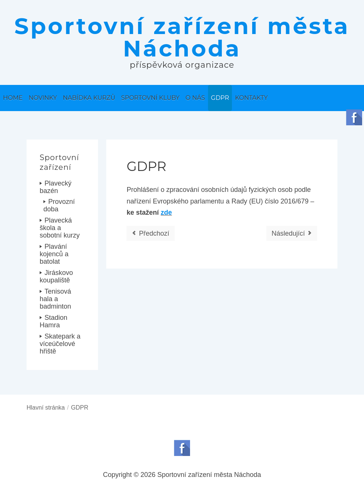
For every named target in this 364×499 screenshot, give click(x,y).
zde (166, 212)
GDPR (146, 166)
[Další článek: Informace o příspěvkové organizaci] (291, 233)
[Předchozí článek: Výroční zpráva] (150, 233)
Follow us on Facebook (182, 448)
